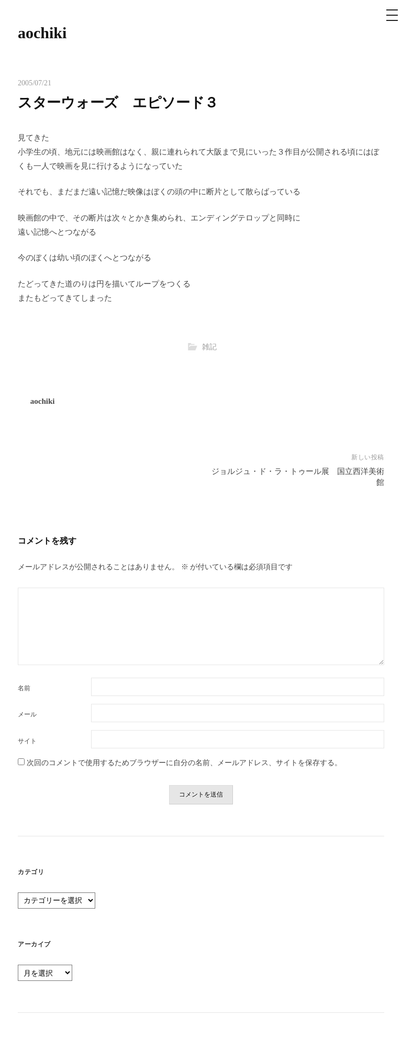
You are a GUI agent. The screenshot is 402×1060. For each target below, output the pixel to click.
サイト (27, 741)
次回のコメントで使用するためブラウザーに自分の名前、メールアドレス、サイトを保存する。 (184, 762)
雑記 (209, 347)
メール (27, 714)
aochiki (42, 32)
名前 (24, 688)
